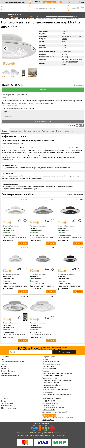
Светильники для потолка (71, 36)
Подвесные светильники (51, 361)
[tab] (5, 131)
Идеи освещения (7, 406)
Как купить (5, 368)
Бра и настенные (48, 366)
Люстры (45, 359)
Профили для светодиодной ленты (55, 390)
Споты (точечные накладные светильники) (58, 373)
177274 (52, 248)
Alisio (63, 41)
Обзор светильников (8, 408)
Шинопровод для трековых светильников (57, 380)
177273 (79, 248)
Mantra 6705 (34, 325)
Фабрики (4, 366)
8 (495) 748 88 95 (48, 401)
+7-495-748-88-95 (37, 2)
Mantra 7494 (34, 276)
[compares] (19, 221)
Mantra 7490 (7, 228)
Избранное (8, 94)
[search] (67, 8)
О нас (3, 359)
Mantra (64, 39)
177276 (79, 199)
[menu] (13, 14)
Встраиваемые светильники (52, 376)
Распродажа (5, 373)
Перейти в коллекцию (75, 194)
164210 (52, 296)
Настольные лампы (49, 368)
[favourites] (25, 221)
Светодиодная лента (50, 387)
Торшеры (45, 371)
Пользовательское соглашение (12, 361)
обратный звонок (49, 2)
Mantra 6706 (7, 325)
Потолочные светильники (51, 364)
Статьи (3, 401)
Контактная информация (10, 376)
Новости (4, 364)
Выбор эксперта (7, 403)
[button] (33, 48)
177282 (24, 199)
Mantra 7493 (7, 276)
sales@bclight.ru (67, 2)
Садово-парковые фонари (52, 385)
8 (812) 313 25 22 (48, 405)
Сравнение (21, 95)
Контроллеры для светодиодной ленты (56, 394)
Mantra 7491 (34, 228)
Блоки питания (47, 392)
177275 (24, 248)
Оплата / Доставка (8, 371)
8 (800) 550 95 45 (48, 410)
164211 (24, 296)
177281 (52, 199)
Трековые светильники (50, 378)
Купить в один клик (43, 121)
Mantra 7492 (62, 228)
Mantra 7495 (62, 276)
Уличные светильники (50, 383)
